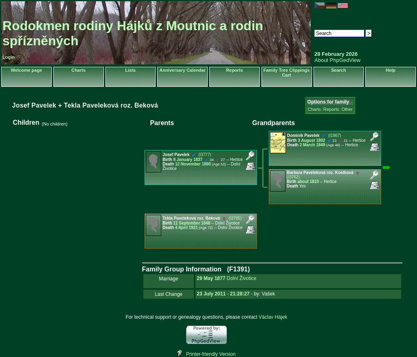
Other (347, 109)
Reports (234, 70)
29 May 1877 (211, 278)
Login (8, 57)
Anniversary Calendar (182, 70)
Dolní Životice (242, 278)
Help (390, 70)
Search (338, 70)
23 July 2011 (211, 294)
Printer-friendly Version (210, 354)
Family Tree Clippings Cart (286, 72)
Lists (130, 70)
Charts (78, 70)
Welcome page (26, 70)
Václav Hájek (273, 317)
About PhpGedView (337, 60)
